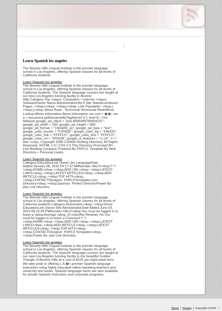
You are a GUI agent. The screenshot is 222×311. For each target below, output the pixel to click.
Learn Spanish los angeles (45, 61)
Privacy (187, 308)
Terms (175, 308)
